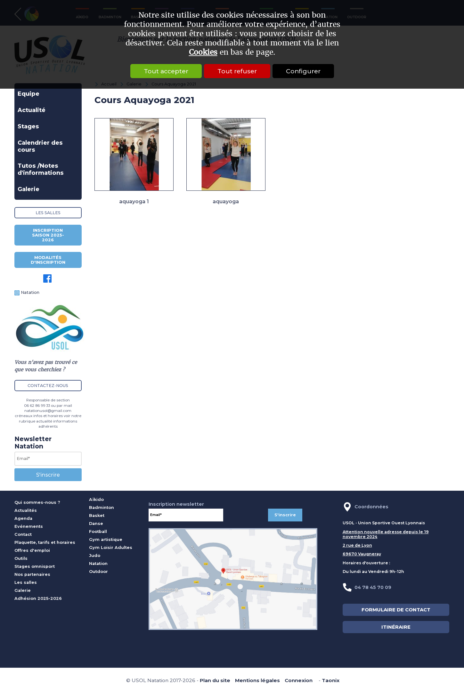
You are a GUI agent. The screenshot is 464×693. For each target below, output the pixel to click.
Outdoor (98, 571)
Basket (96, 515)
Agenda (23, 518)
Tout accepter (166, 71)
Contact (23, 534)
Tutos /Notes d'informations (41, 169)
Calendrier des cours (40, 146)
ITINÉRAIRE (396, 627)
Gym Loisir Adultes (110, 547)
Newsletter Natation (33, 442)
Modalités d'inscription (48, 260)
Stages (28, 126)
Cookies (203, 52)
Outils (21, 558)
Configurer (303, 71)
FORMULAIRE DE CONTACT (396, 610)
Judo (94, 555)
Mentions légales (257, 680)
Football (98, 531)
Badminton (101, 507)
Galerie (28, 189)
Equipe (28, 93)
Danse (96, 523)
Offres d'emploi (32, 550)
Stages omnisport (34, 566)
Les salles (48, 212)
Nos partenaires (32, 574)
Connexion (299, 680)
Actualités (25, 510)
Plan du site (215, 680)
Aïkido (96, 499)
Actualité (31, 110)
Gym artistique (105, 539)
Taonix (330, 680)
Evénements (28, 526)
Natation (30, 292)
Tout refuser (237, 71)
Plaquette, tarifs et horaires (44, 542)
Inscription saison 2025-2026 (48, 235)
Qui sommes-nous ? (37, 502)
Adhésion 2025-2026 (38, 598)
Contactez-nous (48, 385)
